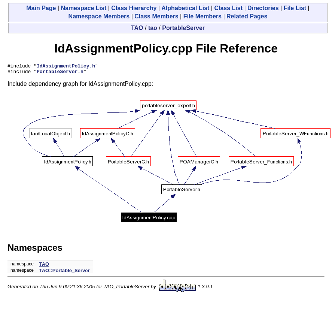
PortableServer (183, 28)
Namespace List (83, 8)
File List (295, 8)
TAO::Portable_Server (64, 273)
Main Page (41, 8)
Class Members (156, 16)
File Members (202, 16)
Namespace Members (99, 16)
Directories (263, 8)
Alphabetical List (185, 8)
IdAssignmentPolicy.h (66, 66)
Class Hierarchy (133, 8)
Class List (228, 8)
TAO (137, 28)
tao (152, 28)
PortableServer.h (60, 73)
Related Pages (246, 16)
